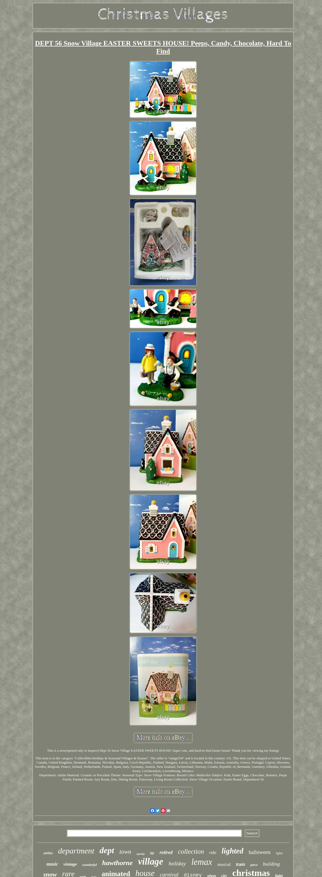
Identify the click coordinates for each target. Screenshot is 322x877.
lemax (201, 862)
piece (254, 865)
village (150, 861)
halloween (259, 852)
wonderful (89, 865)
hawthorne (117, 863)
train (240, 864)
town (125, 851)
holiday (177, 863)
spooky (141, 853)
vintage (70, 864)
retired (166, 852)
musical (224, 864)
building (271, 864)
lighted (232, 851)
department (76, 850)
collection (191, 851)
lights (279, 853)
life (152, 853)
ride (212, 852)
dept (107, 850)
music (52, 864)
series (48, 853)
